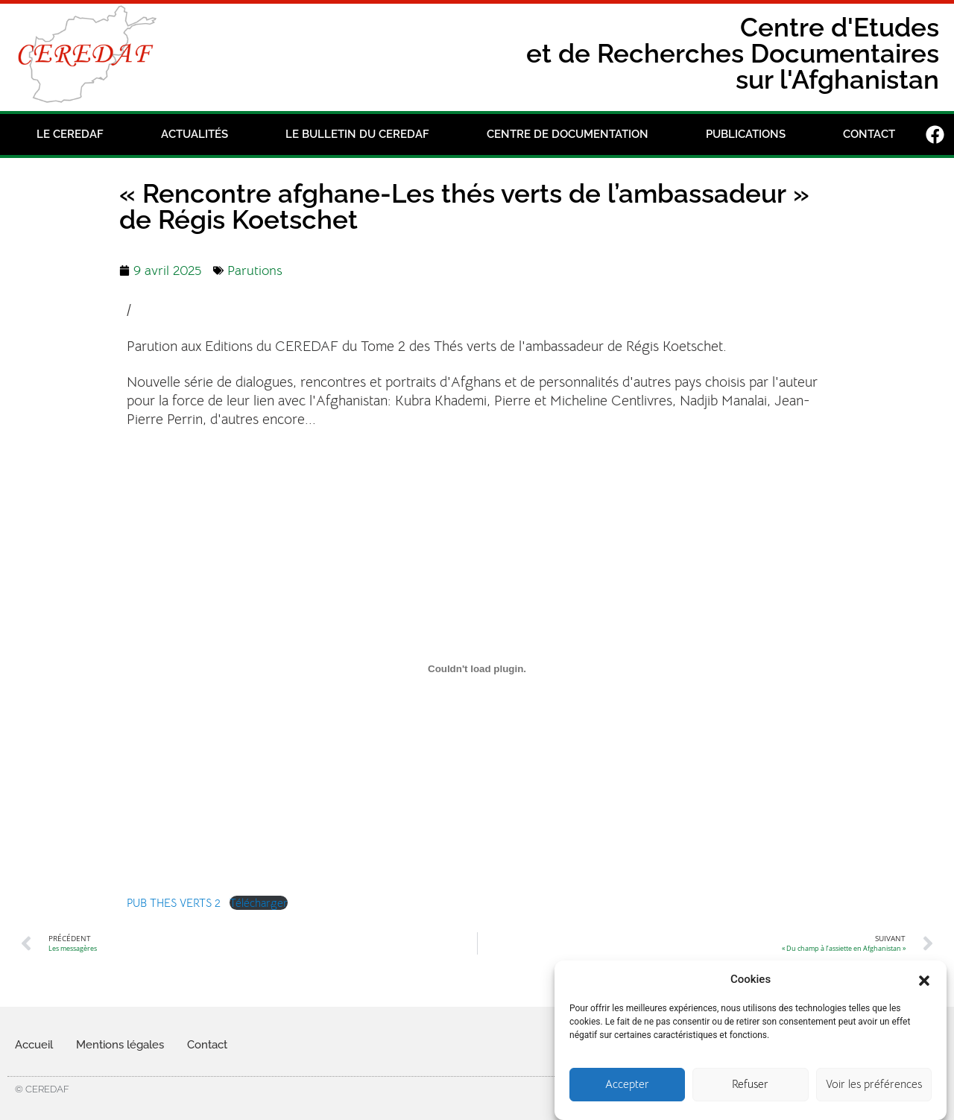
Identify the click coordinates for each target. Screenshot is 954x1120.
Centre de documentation (567, 134)
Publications (746, 134)
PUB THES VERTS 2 (174, 903)
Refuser (750, 1098)
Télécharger (259, 903)
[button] (924, 992)
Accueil (34, 1044)
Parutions (254, 270)
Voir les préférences (874, 1098)
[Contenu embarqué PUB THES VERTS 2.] (477, 669)
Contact (869, 134)
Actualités (194, 134)
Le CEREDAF (70, 134)
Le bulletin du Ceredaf (357, 134)
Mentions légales (120, 1044)
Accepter (627, 1098)
